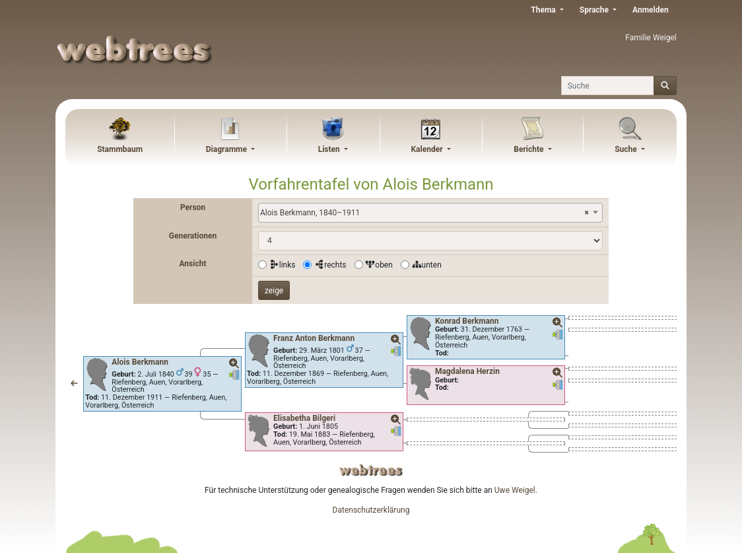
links (282, 265)
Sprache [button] (595, 10)
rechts (330, 265)
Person (192, 207)
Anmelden (650, 10)
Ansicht (192, 263)
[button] (74, 383)
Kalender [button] (427, 149)
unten (427, 265)
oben (379, 265)
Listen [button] (330, 149)
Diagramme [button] (227, 149)
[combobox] (430, 213)
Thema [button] (544, 10)
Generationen (193, 235)
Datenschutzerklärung (371, 510)
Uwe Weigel (514, 490)
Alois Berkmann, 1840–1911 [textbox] (424, 212)
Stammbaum (120, 149)
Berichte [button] (529, 149)
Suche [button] (627, 149)
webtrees (371, 470)
